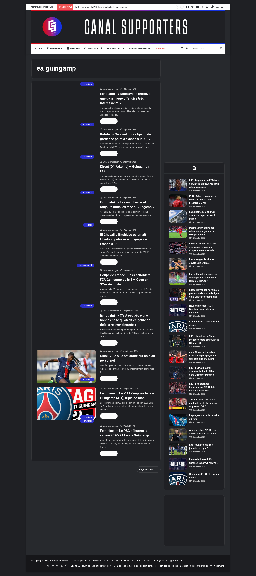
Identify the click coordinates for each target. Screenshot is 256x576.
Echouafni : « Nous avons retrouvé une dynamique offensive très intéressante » (125, 98)
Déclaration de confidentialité (194, 566)
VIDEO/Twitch (116, 48)
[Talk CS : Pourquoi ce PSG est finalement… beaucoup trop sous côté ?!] (178, 404)
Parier (160, 48)
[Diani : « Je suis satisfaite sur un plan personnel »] (66, 366)
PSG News (53, 48)
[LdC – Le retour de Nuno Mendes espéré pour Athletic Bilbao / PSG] (178, 341)
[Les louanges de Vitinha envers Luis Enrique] (178, 264)
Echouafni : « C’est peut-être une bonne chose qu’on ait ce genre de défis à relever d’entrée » (125, 320)
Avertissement (217, 566)
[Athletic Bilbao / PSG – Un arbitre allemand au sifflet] (178, 434)
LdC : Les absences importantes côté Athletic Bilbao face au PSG (202, 387)
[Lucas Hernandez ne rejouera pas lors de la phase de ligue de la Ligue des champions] (178, 294)
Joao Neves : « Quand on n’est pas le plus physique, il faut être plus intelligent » (203, 355)
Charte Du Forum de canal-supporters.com (91, 566)
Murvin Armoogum (111, 89)
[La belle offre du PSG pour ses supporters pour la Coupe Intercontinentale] (178, 248)
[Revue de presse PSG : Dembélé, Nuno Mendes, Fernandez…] (178, 310)
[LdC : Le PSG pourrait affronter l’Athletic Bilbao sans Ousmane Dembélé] (178, 372)
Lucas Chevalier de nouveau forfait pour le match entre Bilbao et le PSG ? (203, 277)
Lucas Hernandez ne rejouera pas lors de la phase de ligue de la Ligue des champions (204, 293)
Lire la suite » (109, 121)
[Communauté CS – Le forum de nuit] (178, 326)
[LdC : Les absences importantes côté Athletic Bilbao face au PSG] (178, 388)
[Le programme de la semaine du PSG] (178, 420)
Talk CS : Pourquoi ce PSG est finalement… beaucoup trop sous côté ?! (203, 403)
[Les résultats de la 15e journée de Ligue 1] (178, 449)
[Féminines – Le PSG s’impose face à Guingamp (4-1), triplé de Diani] (66, 403)
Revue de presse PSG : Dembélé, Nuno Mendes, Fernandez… (202, 309)
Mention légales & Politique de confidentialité (134, 566)
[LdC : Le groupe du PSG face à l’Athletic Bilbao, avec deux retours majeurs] (178, 185)
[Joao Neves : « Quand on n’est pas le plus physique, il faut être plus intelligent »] (178, 356)
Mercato (73, 48)
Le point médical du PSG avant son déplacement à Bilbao (202, 215)
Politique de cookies (168, 566)
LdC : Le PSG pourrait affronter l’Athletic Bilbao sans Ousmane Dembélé (202, 371)
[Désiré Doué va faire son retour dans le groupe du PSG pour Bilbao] (178, 232)
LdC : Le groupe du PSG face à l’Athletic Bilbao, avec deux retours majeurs (110, 7)
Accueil (38, 48)
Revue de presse (139, 48)
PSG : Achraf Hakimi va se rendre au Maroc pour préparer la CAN (202, 199)
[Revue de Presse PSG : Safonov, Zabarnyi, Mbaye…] (178, 464)
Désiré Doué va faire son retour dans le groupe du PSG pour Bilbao (202, 231)
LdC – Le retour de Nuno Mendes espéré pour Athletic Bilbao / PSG (204, 339)
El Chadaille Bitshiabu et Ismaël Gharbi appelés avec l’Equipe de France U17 (123, 239)
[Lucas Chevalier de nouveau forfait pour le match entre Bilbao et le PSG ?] (178, 278)
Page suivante (148, 469)
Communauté (93, 48)
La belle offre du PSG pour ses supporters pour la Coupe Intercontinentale (202, 247)
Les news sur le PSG (119, 560)
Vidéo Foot (136, 560)
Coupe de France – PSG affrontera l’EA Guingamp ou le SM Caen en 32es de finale (125, 279)
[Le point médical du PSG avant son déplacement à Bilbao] (178, 216)
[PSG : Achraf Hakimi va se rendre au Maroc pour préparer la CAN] (178, 200)
